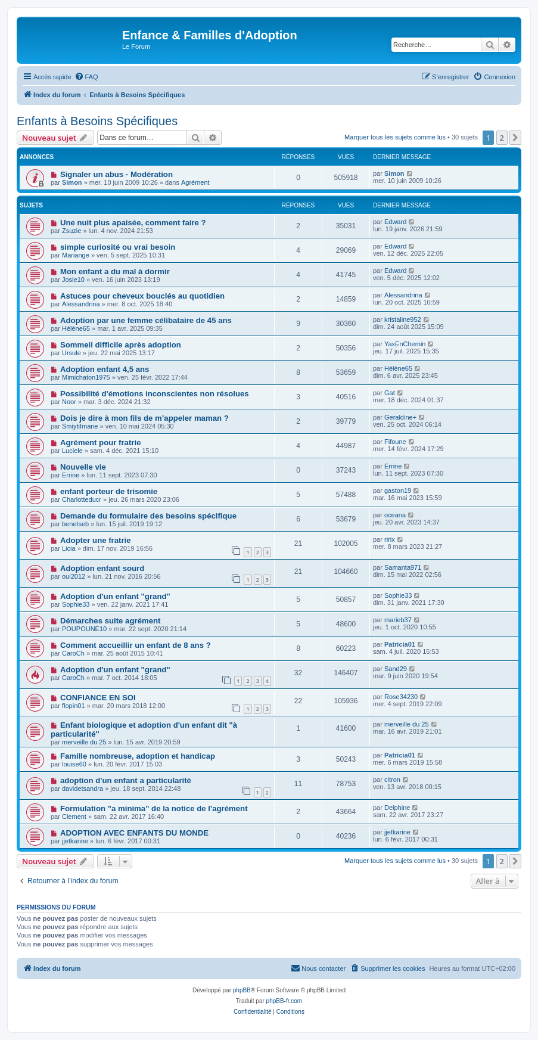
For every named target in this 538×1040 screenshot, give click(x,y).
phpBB (242, 990)
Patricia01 (399, 644)
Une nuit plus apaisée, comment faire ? (133, 222)
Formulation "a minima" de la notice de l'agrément (154, 808)
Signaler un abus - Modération (116, 174)
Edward (395, 221)
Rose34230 (401, 696)
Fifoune (395, 441)
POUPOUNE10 (84, 628)
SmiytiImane (80, 426)
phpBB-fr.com (284, 1001)
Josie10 (73, 279)
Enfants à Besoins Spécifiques (97, 121)
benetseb (75, 523)
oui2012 (73, 576)
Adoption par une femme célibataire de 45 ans (146, 320)
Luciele (72, 450)
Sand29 (395, 668)
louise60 (74, 764)
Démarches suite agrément (110, 620)
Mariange (75, 255)
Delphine (397, 807)
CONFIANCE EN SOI (98, 697)
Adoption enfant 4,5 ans (104, 369)
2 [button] (502, 137)
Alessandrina (81, 304)
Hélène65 (76, 328)
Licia (69, 548)
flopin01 (73, 705)
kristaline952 (402, 319)
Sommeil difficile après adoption (120, 344)
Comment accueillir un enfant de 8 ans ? (135, 645)
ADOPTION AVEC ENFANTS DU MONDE (134, 832)
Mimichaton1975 (86, 377)
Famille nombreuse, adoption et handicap (137, 756)
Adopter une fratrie (95, 540)
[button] (515, 138)
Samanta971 (402, 567)
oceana (395, 515)
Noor (69, 401)
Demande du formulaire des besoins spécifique (148, 515)
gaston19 (397, 490)
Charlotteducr (81, 499)
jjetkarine (75, 841)
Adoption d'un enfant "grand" (115, 596)
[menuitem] (86, 77)
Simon (72, 182)
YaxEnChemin (405, 343)
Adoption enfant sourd (102, 568)
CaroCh (73, 653)
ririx (389, 539)
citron (392, 779)
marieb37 (398, 619)
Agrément (195, 182)
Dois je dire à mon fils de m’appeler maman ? (144, 418)
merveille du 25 (84, 742)
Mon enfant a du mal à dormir (115, 271)
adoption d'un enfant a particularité (125, 780)
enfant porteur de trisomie (108, 491)
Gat (389, 392)
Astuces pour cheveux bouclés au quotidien (142, 295)
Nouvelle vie (83, 466)
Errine (70, 475)
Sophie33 (76, 604)
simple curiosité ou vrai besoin (117, 247)
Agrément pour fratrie (100, 442)
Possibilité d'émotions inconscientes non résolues (154, 393)
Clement (74, 816)
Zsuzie (71, 230)
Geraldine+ (400, 417)
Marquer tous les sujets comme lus (395, 137)
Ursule (71, 352)
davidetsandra (82, 788)
